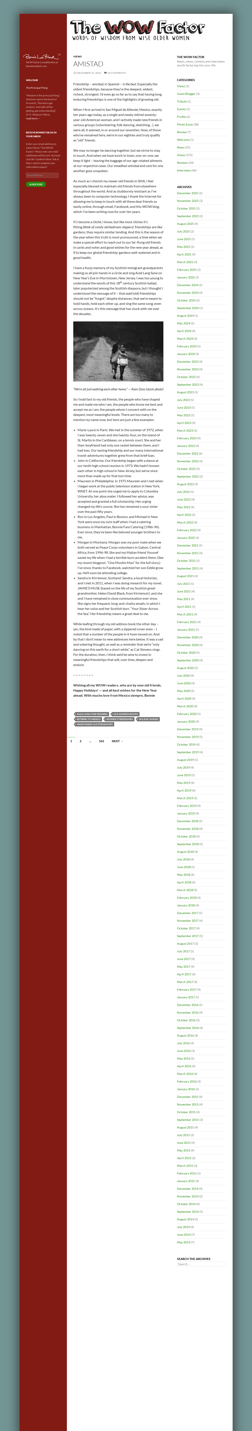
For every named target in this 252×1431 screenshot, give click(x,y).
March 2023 (185, 430)
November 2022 (188, 461)
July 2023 (183, 400)
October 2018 (186, 836)
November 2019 (188, 737)
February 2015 (187, 1173)
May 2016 (183, 1058)
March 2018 (185, 890)
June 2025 (184, 239)
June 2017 (184, 959)
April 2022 (184, 514)
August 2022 (185, 484)
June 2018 (184, 867)
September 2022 (188, 476)
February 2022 (187, 530)
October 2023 (186, 377)
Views (77, 56)
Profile (181, 116)
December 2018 (187, 821)
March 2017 (185, 982)
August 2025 (185, 223)
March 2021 (185, 614)
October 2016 (186, 1020)
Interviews (184, 170)
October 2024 (186, 300)
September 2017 (188, 936)
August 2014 (185, 1219)
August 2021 (185, 576)
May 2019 (183, 783)
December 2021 (187, 545)
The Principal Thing (37, 87)
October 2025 (186, 208)
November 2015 (188, 1104)
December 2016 (187, 1005)
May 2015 (183, 1150)
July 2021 (183, 583)
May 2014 (183, 1242)
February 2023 (187, 438)
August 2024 (185, 315)
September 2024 (188, 308)
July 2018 (183, 859)
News (180, 147)
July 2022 (183, 492)
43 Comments (117, 72)
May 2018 (183, 874)
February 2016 (187, 1081)
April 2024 (184, 331)
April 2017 (184, 974)
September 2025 (188, 216)
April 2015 (184, 1158)
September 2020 (188, 660)
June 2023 (184, 407)
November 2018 (188, 828)
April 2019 (184, 790)
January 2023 (186, 446)
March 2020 (185, 706)
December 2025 (187, 193)
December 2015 (187, 1097)
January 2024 (186, 354)
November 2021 (188, 553)
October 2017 (186, 928)
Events (181, 109)
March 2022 (185, 522)
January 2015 (186, 1181)
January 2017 (186, 997)
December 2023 (187, 361)
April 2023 (184, 423)
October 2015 (186, 1112)
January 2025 (186, 277)
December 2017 (187, 913)
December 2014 (187, 1188)
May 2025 (183, 246)
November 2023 (188, 369)
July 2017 (183, 951)
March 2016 (185, 1074)
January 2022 (186, 537)
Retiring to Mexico (89, 719)
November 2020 (188, 645)
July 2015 (183, 1135)
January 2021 (186, 629)
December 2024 (187, 285)
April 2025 (184, 254)
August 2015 (185, 1127)
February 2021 (187, 622)
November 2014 (188, 1196)
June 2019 (184, 775)
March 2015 (185, 1165)
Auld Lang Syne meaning (92, 714)
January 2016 (186, 1089)
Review (182, 132)
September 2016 (188, 1028)
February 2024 (187, 346)
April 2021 (184, 606)
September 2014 (188, 1211)
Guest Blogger (186, 94)
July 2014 (183, 1227)
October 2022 (186, 469)
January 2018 (186, 905)
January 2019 (186, 813)
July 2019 (183, 767)
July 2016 (183, 1043)
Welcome (183, 139)
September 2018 (188, 844)
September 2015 (188, 1119)
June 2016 (184, 1051)
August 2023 (185, 392)
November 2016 (188, 1012)
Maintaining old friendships (95, 724)
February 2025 (187, 269)
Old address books (126, 714)
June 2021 (184, 591)
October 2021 (186, 560)
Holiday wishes (148, 719)
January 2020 (186, 721)
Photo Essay (185, 124)
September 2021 (188, 568)
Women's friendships (120, 719)
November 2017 (188, 920)
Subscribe (36, 184)
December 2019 (187, 729)
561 (101, 741)
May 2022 (183, 507)
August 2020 (185, 668)
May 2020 (183, 691)
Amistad (88, 63)
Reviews (182, 162)
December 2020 (187, 637)
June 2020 (184, 683)
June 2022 (184, 499)
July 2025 (183, 231)
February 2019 (187, 806)
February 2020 (187, 714)
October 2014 (186, 1204)
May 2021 (183, 599)
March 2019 (185, 798)
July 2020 (183, 675)
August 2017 (185, 943)
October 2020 (186, 652)
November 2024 (188, 292)
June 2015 (184, 1142)
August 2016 (185, 1035)
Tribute (182, 101)
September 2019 (188, 752)
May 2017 (183, 966)
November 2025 (188, 201)
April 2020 (184, 698)
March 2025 (185, 262)
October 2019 (186, 744)
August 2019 (185, 760)
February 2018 (187, 897)
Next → (117, 741)
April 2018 (184, 882)
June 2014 (184, 1234)
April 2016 (184, 1066)
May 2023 (183, 415)
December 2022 (187, 453)
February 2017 (187, 989)
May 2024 (183, 323)
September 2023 (188, 384)
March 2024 (185, 338)
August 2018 (185, 851)
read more (33, 118)
